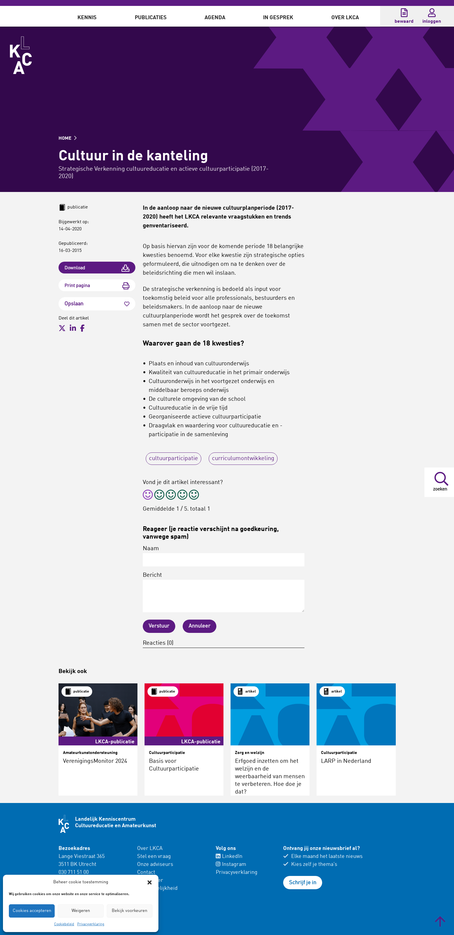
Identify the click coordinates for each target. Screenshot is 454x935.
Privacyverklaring (90, 924)
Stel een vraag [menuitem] (154, 856)
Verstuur (159, 626)
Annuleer (199, 626)
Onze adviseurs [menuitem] (155, 864)
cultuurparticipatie (173, 459)
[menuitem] (87, 16)
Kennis (87, 17)
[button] (150, 882)
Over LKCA (345, 17)
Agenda (215, 17)
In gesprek (278, 17)
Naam (223, 556)
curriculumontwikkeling (243, 459)
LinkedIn (229, 856)
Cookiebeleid (64, 924)
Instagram (231, 864)
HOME (68, 138)
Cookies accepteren (32, 911)
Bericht (223, 592)
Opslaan (96, 304)
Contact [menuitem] (146, 872)
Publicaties (151, 17)
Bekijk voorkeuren (129, 911)
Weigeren (81, 911)
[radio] (148, 496)
